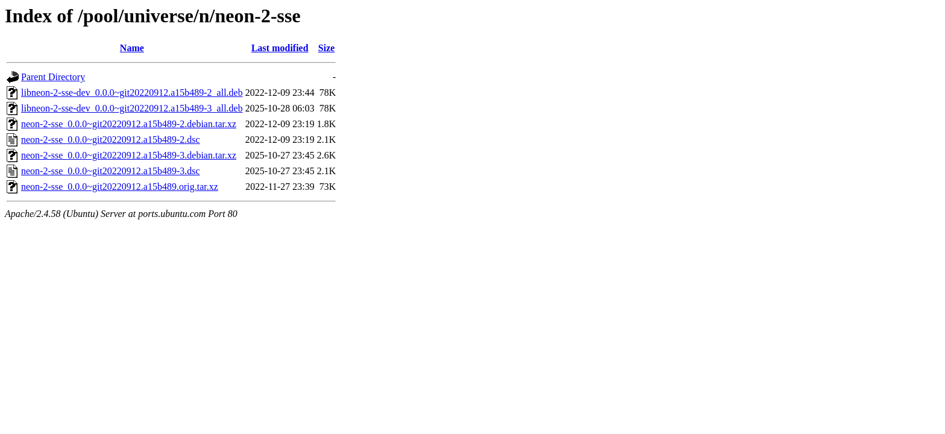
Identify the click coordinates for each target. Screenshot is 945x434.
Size (326, 48)
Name (132, 48)
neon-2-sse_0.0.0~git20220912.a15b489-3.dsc (110, 171)
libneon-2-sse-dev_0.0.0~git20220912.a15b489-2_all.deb (132, 92)
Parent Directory (53, 77)
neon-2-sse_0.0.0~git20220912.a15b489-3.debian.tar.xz (128, 155)
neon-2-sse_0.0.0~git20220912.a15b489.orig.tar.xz (119, 186)
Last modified (280, 48)
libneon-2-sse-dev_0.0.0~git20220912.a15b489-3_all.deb (132, 108)
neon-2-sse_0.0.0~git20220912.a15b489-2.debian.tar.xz (128, 124)
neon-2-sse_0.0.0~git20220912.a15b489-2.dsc (110, 139)
